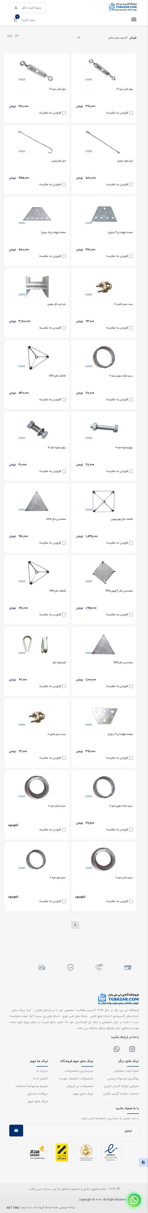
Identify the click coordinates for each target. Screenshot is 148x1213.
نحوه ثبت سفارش (126, 1071)
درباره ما (42, 1071)
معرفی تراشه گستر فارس (121, 1086)
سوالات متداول (37, 1093)
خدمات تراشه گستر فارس (121, 1093)
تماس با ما (40, 1078)
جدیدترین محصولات (79, 1071)
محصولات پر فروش (79, 1086)
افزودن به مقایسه (117, 113)
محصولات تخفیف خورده (76, 1078)
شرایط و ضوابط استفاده (31, 1086)
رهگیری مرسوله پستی (123, 1078)
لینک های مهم (83, 1093)
